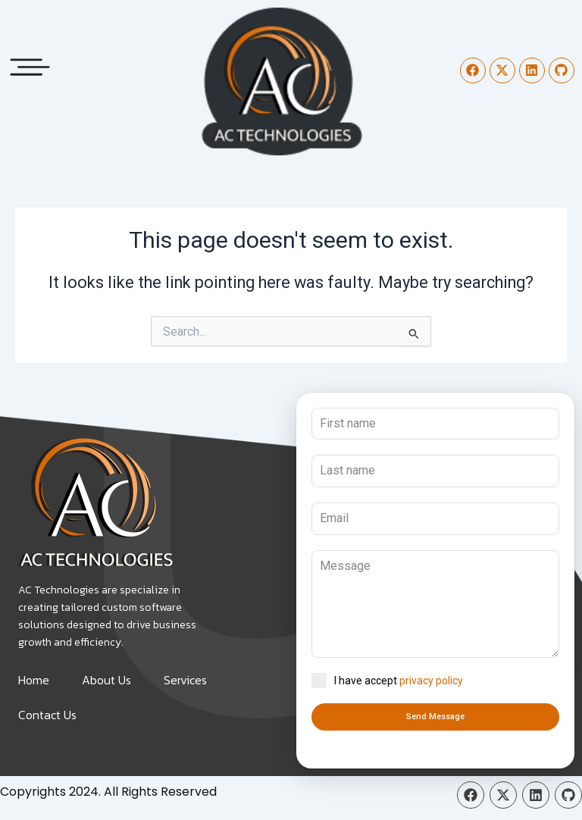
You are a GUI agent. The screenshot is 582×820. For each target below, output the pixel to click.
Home (33, 680)
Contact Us (47, 715)
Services (185, 680)
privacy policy (431, 680)
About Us (106, 680)
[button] (30, 63)
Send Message (435, 716)
